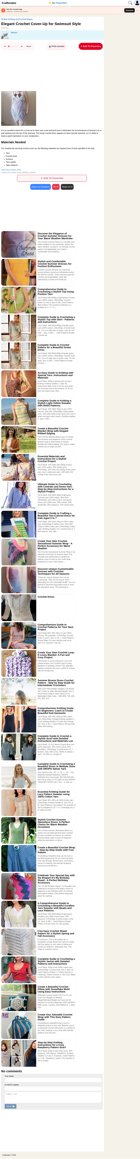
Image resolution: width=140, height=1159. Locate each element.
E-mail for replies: (12, 1085)
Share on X (67, 187)
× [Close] (137, 10)
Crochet (4, 28)
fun (9, 172)
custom (4, 172)
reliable (25, 172)
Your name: (9, 1076)
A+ (22, 46)
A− (5, 46)
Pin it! (55, 187)
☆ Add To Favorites (90, 46)
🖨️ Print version (57, 46)
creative (32, 172)
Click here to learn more (11, 170)
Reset (28, 46)
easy (19, 172)
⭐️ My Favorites (57, 3)
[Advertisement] (52, 70)
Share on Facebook (40, 187)
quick (14, 172)
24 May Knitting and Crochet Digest (16, 19)
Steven (14, 33)
